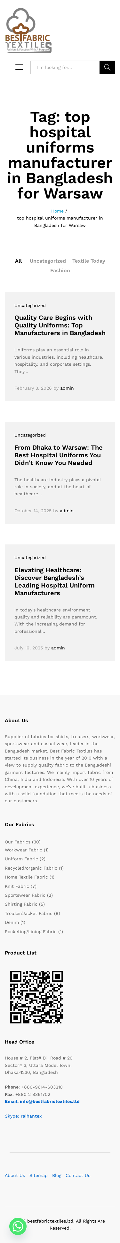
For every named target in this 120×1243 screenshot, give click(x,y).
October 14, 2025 (33, 510)
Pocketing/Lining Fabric (31, 931)
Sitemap (38, 1175)
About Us (15, 1175)
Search (107, 67)
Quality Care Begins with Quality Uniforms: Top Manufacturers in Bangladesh (60, 325)
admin (67, 388)
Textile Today (88, 261)
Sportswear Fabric (25, 895)
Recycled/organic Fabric (31, 868)
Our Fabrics (17, 841)
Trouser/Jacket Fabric (28, 913)
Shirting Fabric (21, 904)
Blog (56, 1175)
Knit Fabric (17, 886)
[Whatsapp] (18, 1226)
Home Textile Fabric (26, 877)
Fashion (60, 270)
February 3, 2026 (33, 388)
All (18, 261)
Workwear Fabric (23, 849)
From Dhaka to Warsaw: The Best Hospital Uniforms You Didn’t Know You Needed (58, 455)
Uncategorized (48, 261)
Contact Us (78, 1175)
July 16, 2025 (28, 647)
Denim (12, 922)
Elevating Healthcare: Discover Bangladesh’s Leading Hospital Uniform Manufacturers (54, 581)
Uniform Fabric (21, 858)
